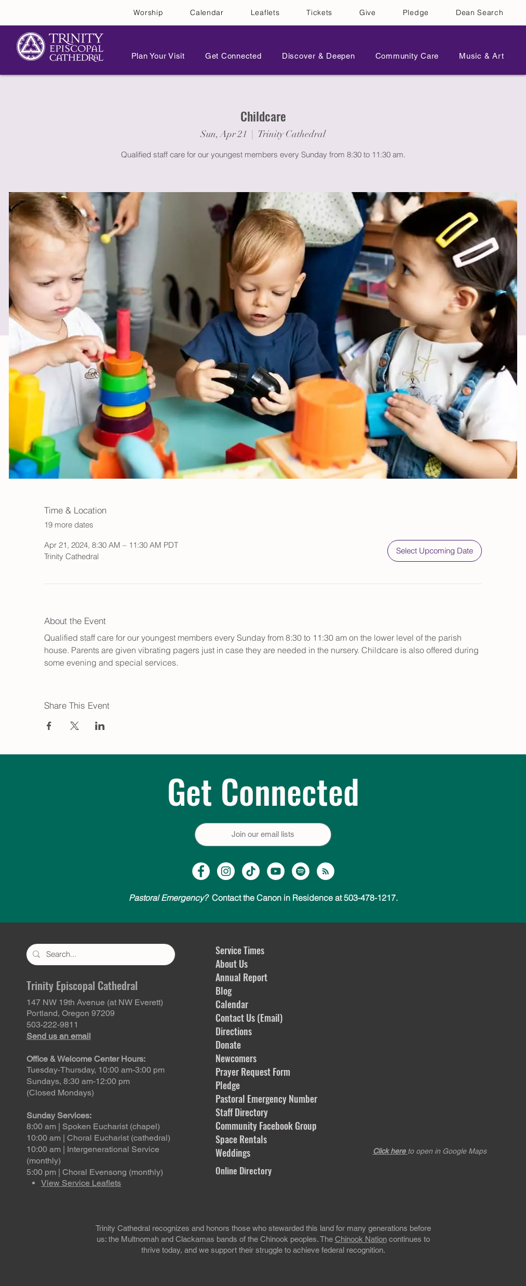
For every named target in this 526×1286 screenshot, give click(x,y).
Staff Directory (241, 1112)
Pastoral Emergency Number (266, 1098)
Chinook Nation (361, 1239)
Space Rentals (241, 1139)
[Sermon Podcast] (325, 871)
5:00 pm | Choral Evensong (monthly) (94, 1172)
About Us (231, 963)
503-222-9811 (52, 1025)
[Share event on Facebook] (49, 726)
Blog (223, 990)
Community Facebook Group (266, 1125)
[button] (155, 56)
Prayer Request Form (252, 1071)
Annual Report (241, 977)
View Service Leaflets (81, 1183)
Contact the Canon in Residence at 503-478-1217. (263, 897)
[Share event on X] (74, 726)
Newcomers (236, 1058)
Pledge (227, 1085)
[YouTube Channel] (276, 871)
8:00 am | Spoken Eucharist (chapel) (93, 1126)
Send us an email (58, 1036)
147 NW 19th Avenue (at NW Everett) (94, 1002)
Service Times (239, 950)
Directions (233, 1031)
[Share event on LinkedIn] (100, 726)
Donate (228, 1044)
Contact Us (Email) (248, 1017)
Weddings (232, 1152)
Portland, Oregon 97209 (70, 1013)
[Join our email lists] (263, 834)
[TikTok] (251, 871)
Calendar (231, 1004)
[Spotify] (300, 871)
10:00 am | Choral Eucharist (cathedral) (98, 1138)
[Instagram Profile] (226, 871)
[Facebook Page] (201, 871)
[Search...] (99, 954)
